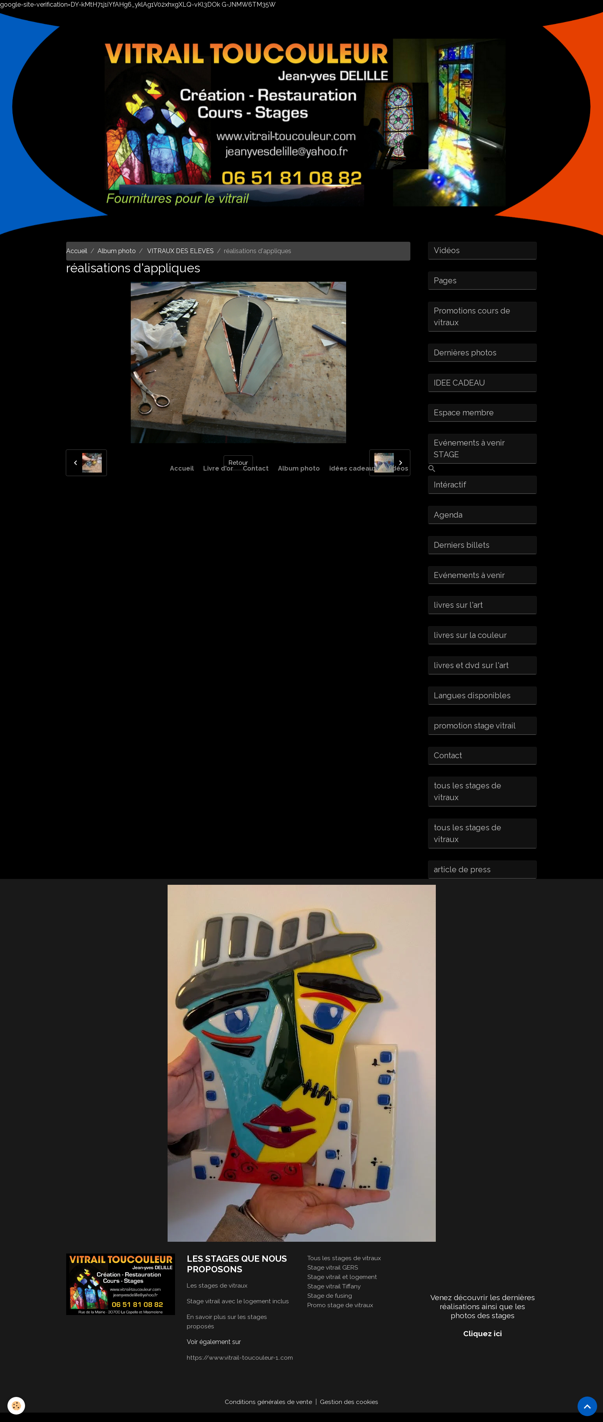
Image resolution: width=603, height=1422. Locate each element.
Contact (256, 468)
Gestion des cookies (349, 1411)
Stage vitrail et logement (343, 1286)
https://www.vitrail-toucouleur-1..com (241, 1366)
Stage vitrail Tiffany (335, 1295)
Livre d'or (218, 468)
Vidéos (397, 468)
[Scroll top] (587, 1406)
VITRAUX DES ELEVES (180, 251)
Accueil (182, 468)
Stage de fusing (330, 1305)
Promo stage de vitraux (341, 1314)
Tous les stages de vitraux (344, 1267)
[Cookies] (16, 1406)
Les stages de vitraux (217, 1294)
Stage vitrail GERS (333, 1277)
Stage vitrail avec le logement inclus (239, 1310)
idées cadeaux (353, 468)
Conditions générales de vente (268, 1411)
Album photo (299, 468)
